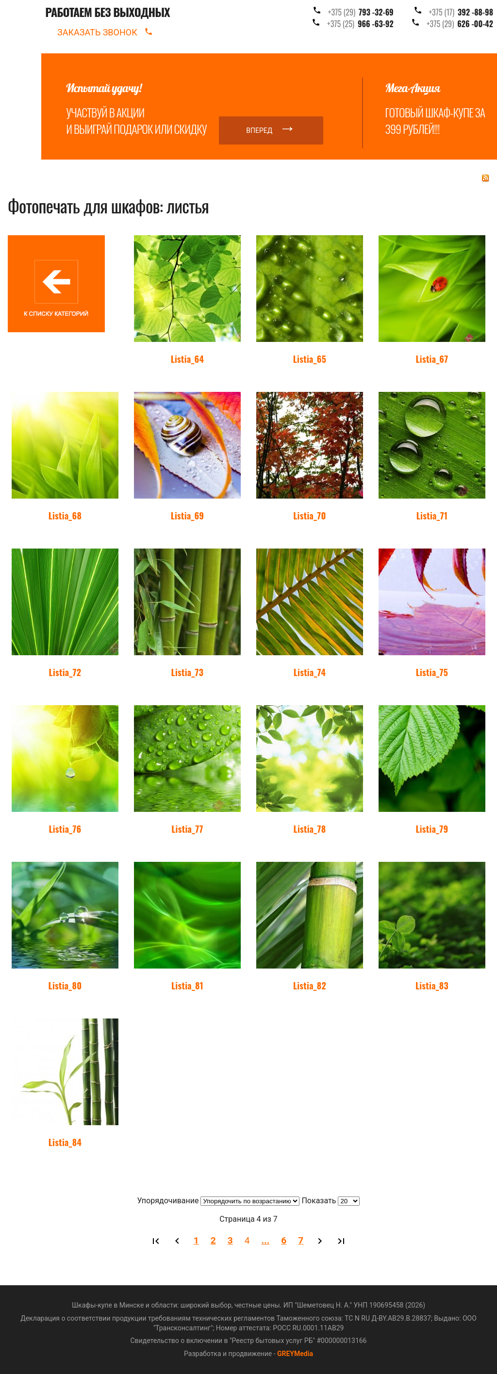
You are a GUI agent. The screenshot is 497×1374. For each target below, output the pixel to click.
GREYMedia (295, 1354)
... (266, 1240)
